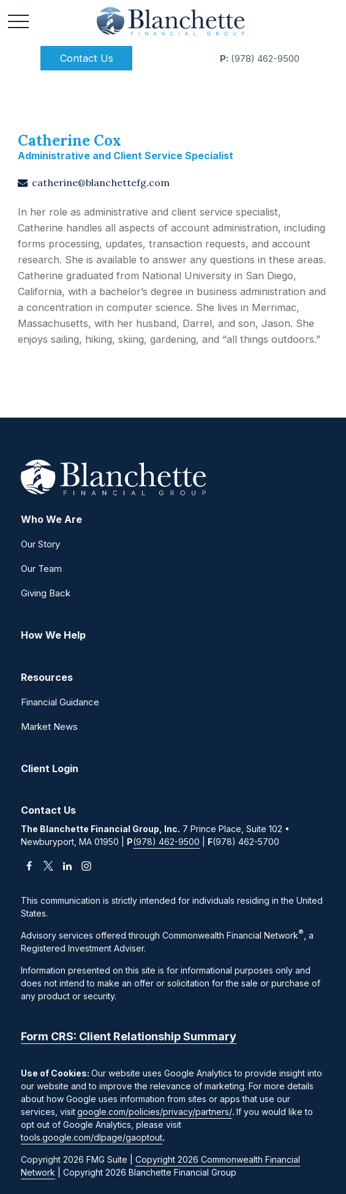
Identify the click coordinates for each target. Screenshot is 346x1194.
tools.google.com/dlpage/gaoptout (91, 1137)
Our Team (41, 568)
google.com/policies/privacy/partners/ (154, 1111)
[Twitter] (48, 865)
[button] (86, 58)
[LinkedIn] (67, 865)
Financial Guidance (60, 702)
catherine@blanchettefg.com (101, 182)
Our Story (40, 544)
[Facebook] (29, 865)
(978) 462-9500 (259, 58)
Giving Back (45, 593)
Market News (49, 726)
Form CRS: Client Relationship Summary (128, 1036)
